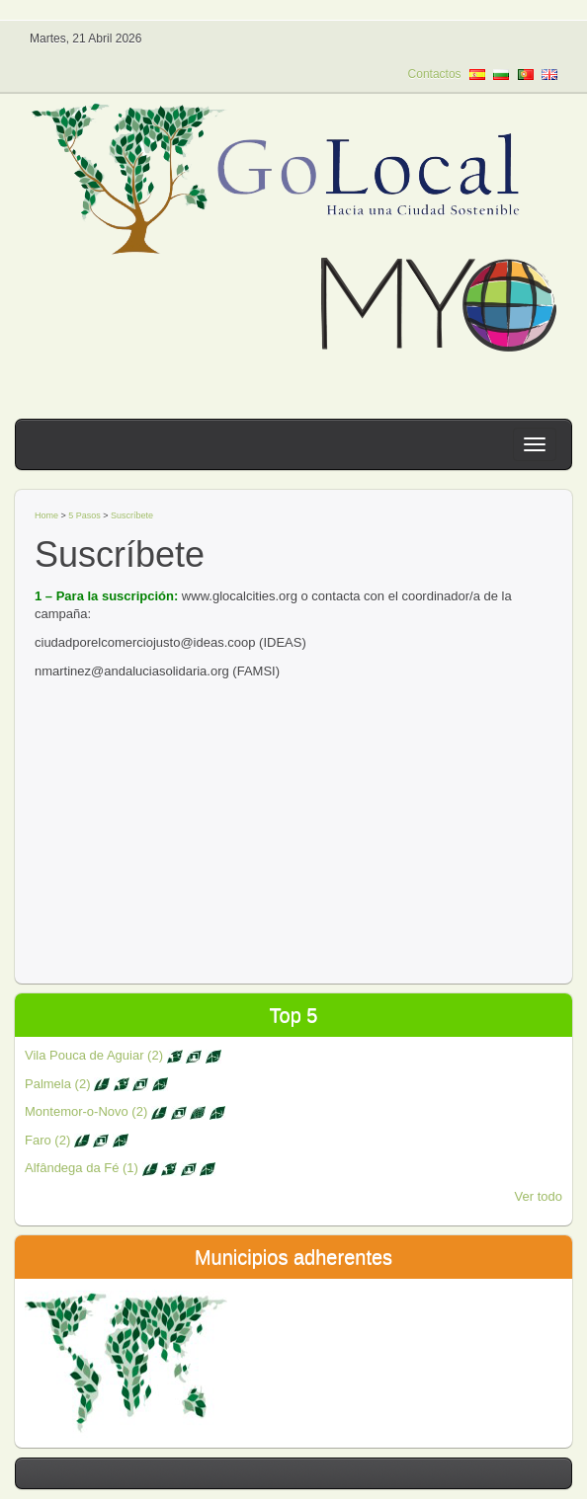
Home (46, 515)
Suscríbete (132, 515)
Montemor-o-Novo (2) (125, 1111)
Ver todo (538, 1196)
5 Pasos (84, 515)
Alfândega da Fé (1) (120, 1167)
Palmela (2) (96, 1083)
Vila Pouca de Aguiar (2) (123, 1055)
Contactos (434, 74)
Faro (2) (76, 1140)
